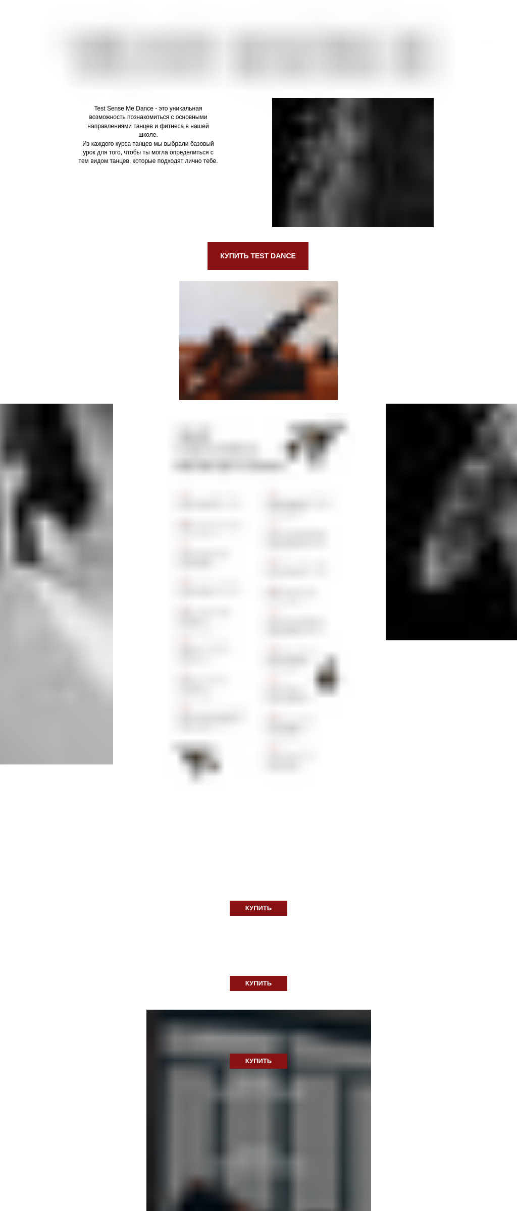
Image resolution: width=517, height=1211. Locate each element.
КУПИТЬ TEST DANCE (258, 256)
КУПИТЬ (258, 908)
